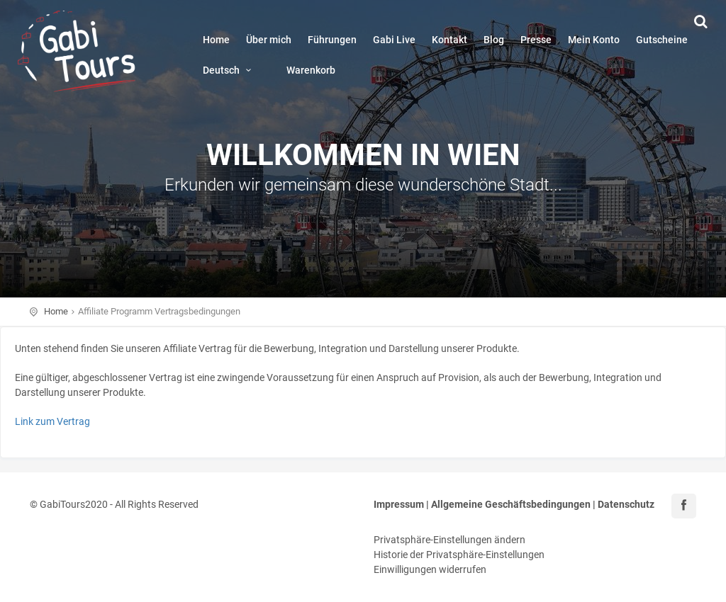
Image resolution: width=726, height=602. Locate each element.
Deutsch (229, 70)
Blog (494, 39)
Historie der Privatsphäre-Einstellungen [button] (459, 554)
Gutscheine (662, 39)
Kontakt (449, 39)
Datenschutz (626, 504)
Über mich (268, 39)
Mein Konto (594, 39)
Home (216, 39)
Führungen (332, 39)
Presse (536, 39)
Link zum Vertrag (52, 421)
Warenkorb (310, 70)
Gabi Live (394, 39)
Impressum (399, 504)
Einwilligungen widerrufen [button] (430, 569)
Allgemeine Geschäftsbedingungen (511, 504)
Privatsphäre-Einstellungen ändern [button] (449, 539)
